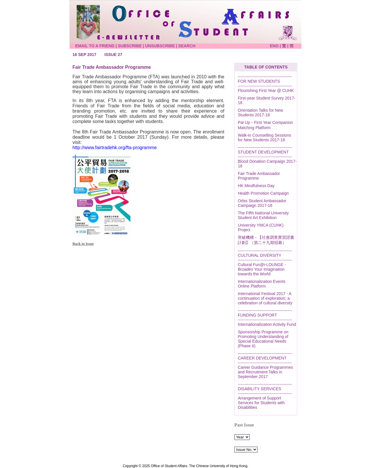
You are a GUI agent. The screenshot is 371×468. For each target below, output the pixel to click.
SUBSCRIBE (130, 46)
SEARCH (186, 46)
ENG (275, 46)
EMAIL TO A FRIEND (94, 46)
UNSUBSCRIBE (160, 46)
